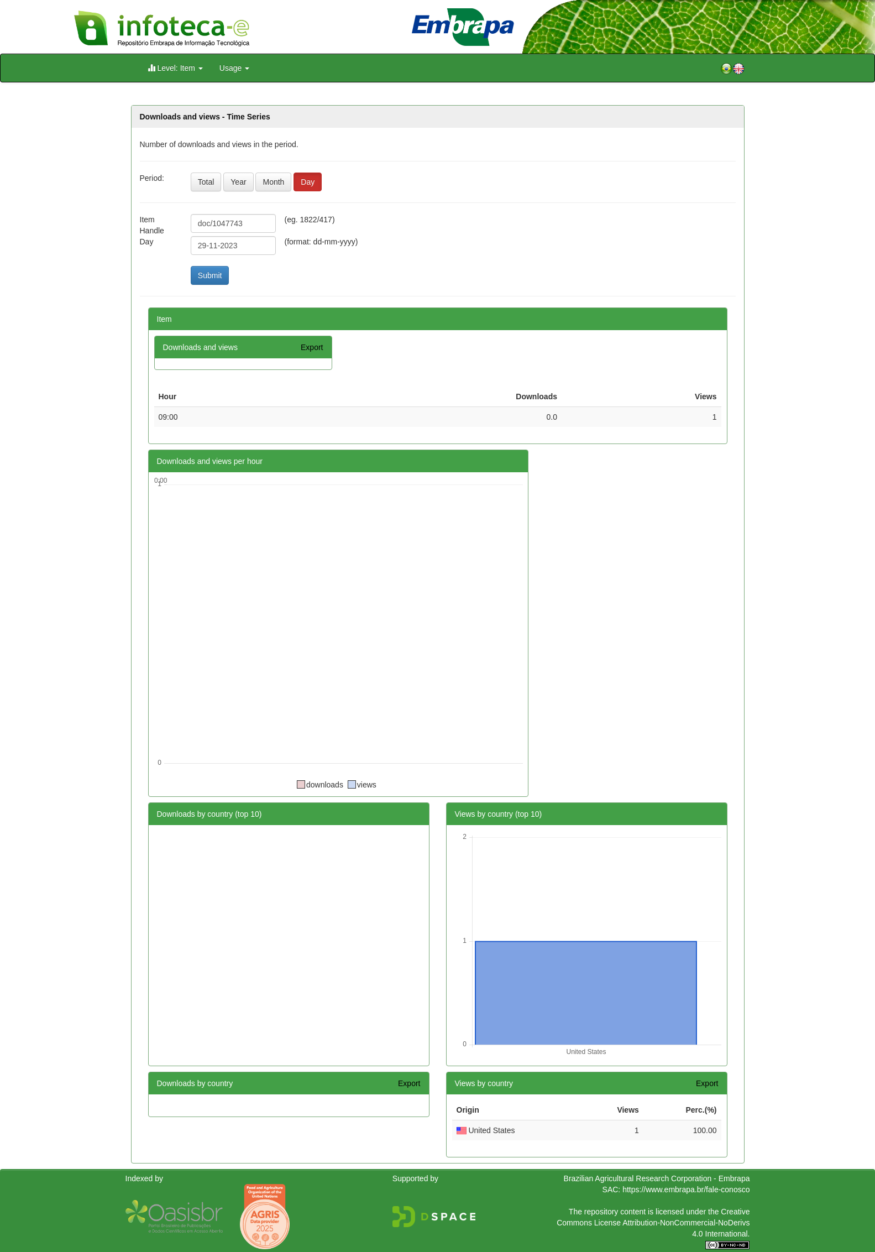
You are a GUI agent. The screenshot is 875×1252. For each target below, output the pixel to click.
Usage (234, 68)
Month (273, 182)
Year (238, 182)
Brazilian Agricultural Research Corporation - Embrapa (657, 1178)
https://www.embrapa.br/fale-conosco (686, 1189)
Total (206, 182)
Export (312, 347)
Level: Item (175, 67)
